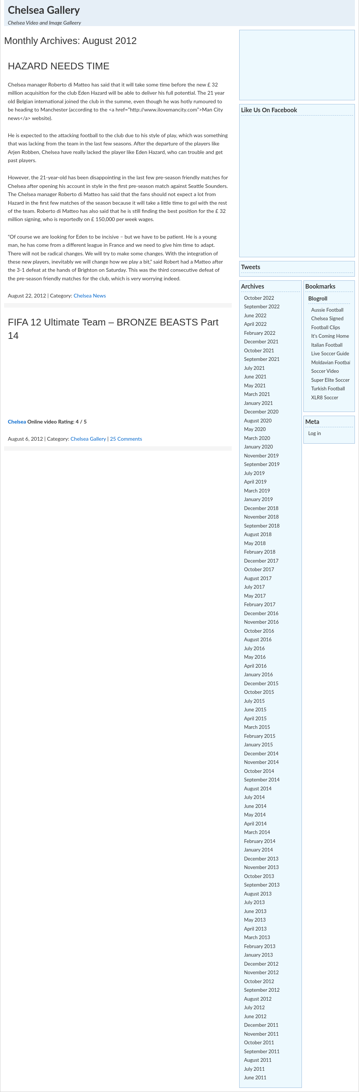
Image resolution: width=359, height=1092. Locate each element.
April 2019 (255, 482)
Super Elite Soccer (330, 380)
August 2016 (258, 639)
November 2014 (261, 762)
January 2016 (258, 674)
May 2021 (255, 385)
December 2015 (261, 683)
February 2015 (259, 736)
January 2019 (258, 499)
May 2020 (255, 429)
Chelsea (17, 421)
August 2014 (258, 789)
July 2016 (254, 648)
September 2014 (262, 780)
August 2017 (258, 578)
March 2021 (257, 394)
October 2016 (259, 631)
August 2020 (258, 421)
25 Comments (126, 438)
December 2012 (261, 964)
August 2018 (258, 534)
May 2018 (255, 543)
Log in (314, 433)
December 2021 (261, 341)
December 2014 (261, 753)
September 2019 (262, 464)
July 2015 (254, 701)
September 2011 (262, 1051)
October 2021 (259, 350)
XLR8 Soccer (324, 397)
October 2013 (259, 876)
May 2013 (255, 920)
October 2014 (259, 771)
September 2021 (262, 359)
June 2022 (255, 315)
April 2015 (255, 718)
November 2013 (261, 867)
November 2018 (261, 517)
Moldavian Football (331, 362)
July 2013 (254, 902)
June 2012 (255, 1016)
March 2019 (257, 491)
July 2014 (254, 797)
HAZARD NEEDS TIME (59, 66)
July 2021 (254, 368)
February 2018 (259, 552)
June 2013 (255, 911)
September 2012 (262, 990)
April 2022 (255, 324)
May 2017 (255, 596)
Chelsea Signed (327, 318)
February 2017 (259, 604)
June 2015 (255, 709)
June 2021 (255, 377)
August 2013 (258, 894)
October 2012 (259, 981)
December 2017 (261, 561)
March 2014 (257, 832)
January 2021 (258, 403)
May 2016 (255, 657)
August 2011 (258, 1060)
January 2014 (258, 850)
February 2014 (259, 841)
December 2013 (261, 859)
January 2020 (258, 447)
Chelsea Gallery (44, 9)
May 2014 (255, 815)
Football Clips (325, 327)
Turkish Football (328, 388)
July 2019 (254, 473)
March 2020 (257, 438)
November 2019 (261, 456)
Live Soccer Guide (330, 353)
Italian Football (327, 345)
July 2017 (254, 587)
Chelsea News (90, 295)
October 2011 (259, 1042)
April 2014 (255, 824)
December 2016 (261, 613)
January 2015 (258, 745)
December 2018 (261, 508)
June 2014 (255, 806)
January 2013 (258, 955)
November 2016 (261, 622)
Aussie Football (327, 310)
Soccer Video (325, 371)
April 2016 (255, 666)
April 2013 (255, 929)
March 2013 (257, 937)
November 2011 (261, 1034)
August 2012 (258, 999)
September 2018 (262, 526)
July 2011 (254, 1069)
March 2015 (257, 727)
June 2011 (255, 1077)
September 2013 (262, 885)
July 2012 (254, 1007)
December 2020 (261, 412)
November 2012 (261, 972)
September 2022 (262, 306)
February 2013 (259, 946)
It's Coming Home (330, 336)
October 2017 (259, 569)
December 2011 (261, 1025)
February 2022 (259, 333)
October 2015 (259, 692)
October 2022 (259, 298)
